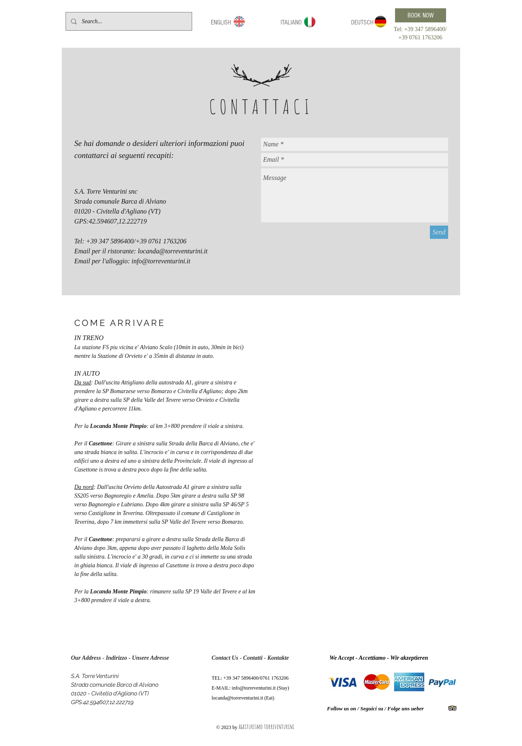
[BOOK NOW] (420, 15)
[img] (343, 682)
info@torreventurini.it (161, 261)
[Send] (439, 232)
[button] (221, 22)
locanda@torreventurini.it (172, 251)
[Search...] (128, 21)
